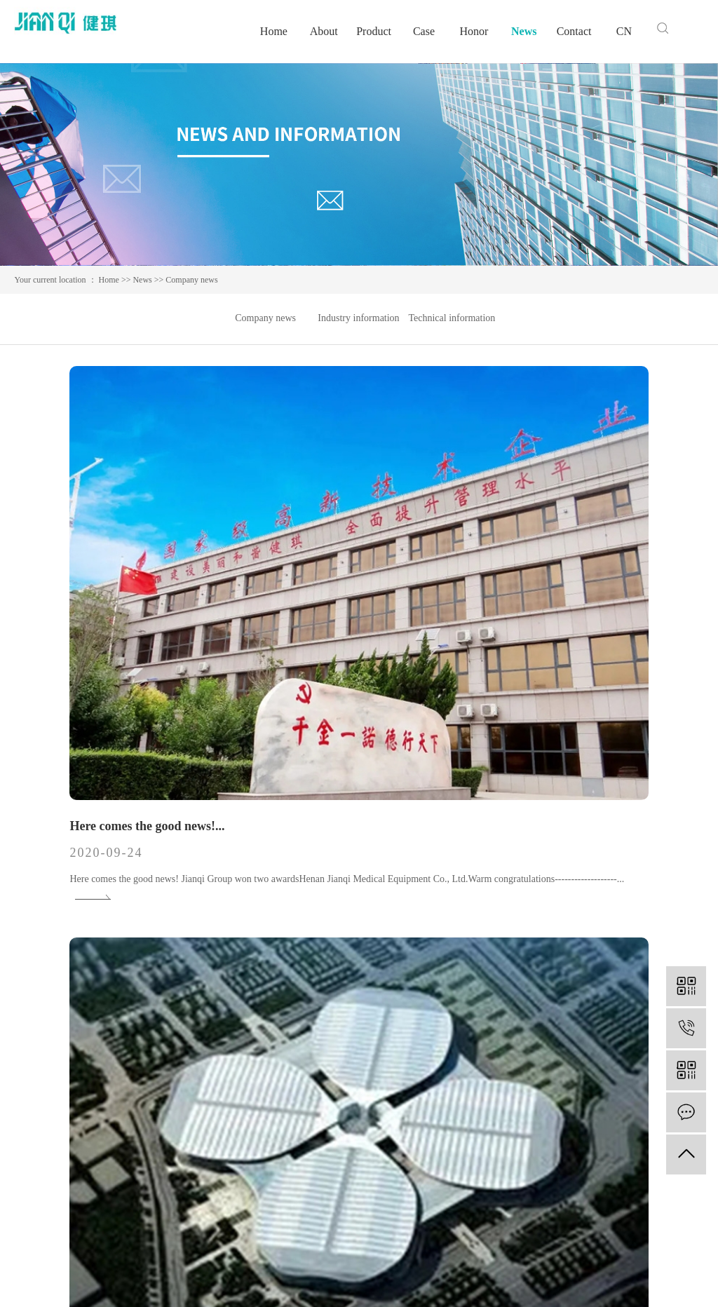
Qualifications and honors (412, 1118)
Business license (394, 1202)
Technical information (451, 318)
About (324, 31)
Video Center (388, 1181)
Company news (191, 280)
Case (424, 31)
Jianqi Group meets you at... (328, 545)
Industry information (358, 318)
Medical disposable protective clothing (270, 1160)
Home (273, 31)
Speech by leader (395, 1139)
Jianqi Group (518, 874)
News (523, 31)
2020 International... (307, 874)
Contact (574, 31)
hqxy (694, 1278)
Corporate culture (396, 1097)
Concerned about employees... (102, 874)
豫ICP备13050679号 (319, 1278)
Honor (473, 31)
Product (373, 31)
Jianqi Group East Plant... (552, 545)
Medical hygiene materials (246, 1139)
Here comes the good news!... (99, 545)
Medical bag (218, 1118)
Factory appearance (400, 1160)
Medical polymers (229, 1097)
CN (624, 31)
